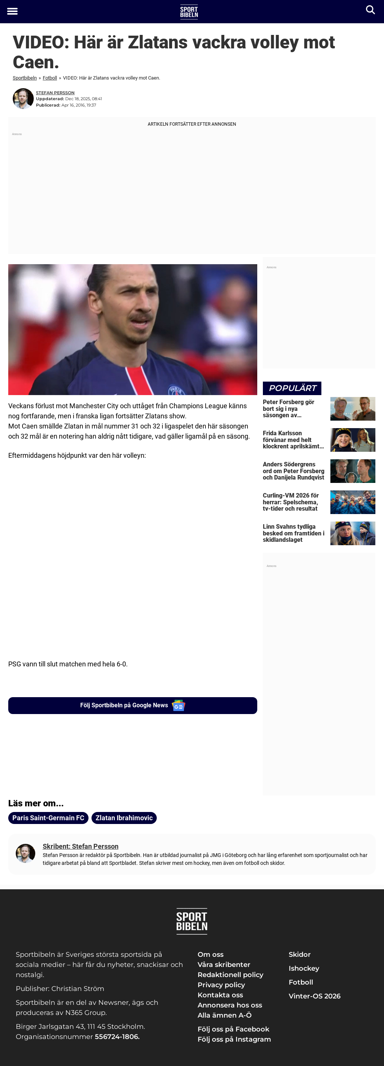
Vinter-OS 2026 (314, 996)
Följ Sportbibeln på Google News (133, 705)
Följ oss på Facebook (233, 1029)
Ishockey (304, 968)
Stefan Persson (55, 92)
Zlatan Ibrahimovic (124, 818)
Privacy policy (221, 985)
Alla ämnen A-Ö (225, 1015)
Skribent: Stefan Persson (80, 846)
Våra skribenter (224, 965)
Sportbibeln (25, 78)
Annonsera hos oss (230, 1005)
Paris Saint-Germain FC (48, 818)
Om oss (211, 954)
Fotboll (50, 78)
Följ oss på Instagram (234, 1039)
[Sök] (371, 11)
